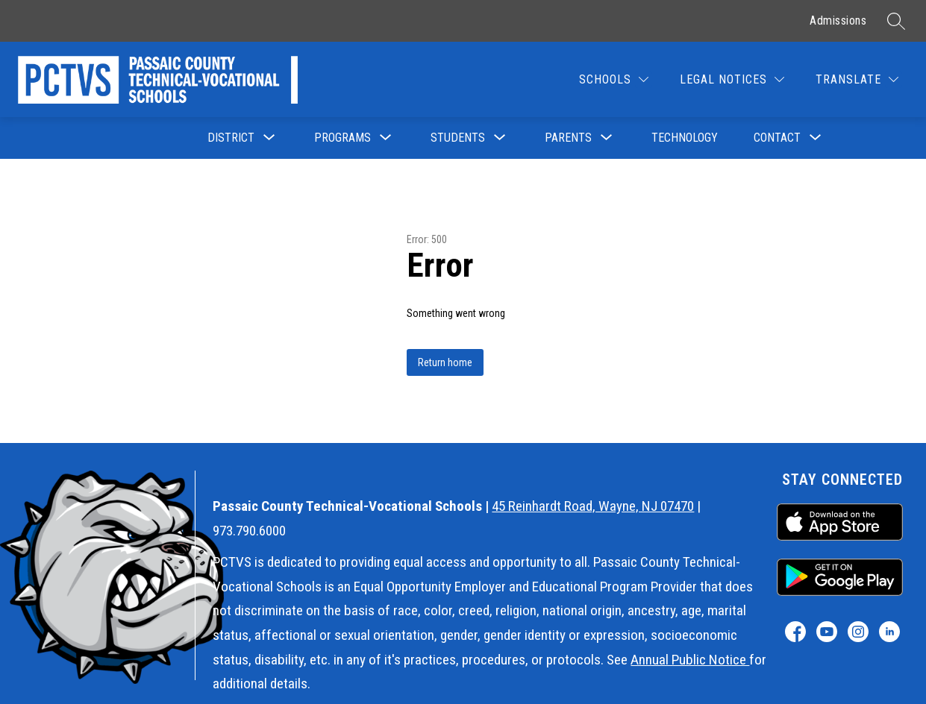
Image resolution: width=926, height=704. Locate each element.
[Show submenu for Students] (458, 138)
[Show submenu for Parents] (568, 138)
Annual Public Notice (690, 659)
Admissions (838, 20)
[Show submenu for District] (230, 138)
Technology (684, 138)
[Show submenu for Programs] (342, 138)
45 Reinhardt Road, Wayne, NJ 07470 (593, 506)
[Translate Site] (857, 79)
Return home (445, 362)
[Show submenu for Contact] (777, 138)
